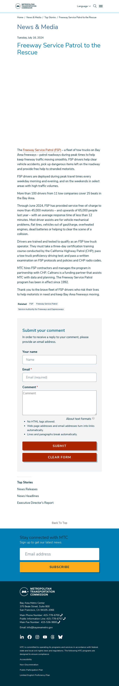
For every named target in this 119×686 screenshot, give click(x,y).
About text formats (78, 419)
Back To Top (59, 523)
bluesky (60, 637)
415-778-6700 (52, 615)
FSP (31, 303)
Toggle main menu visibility (101, 6)
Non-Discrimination (29, 664)
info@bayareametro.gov (40, 627)
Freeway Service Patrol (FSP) (42, 150)
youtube (45, 637)
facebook (29, 637)
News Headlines (28, 496)
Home (20, 17)
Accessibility (26, 659)
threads (53, 637)
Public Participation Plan (31, 669)
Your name (29, 352)
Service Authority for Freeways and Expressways (41, 309)
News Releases (27, 489)
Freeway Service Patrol (47, 303)
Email (26, 370)
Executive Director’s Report (35, 503)
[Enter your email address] (59, 554)
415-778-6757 (55, 618)
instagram (37, 637)
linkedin (22, 637)
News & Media (33, 17)
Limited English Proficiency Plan (35, 675)
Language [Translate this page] (82, 6)
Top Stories (50, 17)
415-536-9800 (50, 622)
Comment (29, 387)
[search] (94, 6)
